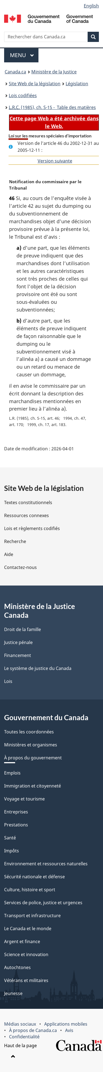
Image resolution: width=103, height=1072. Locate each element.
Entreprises (16, 812)
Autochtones (17, 967)
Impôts (11, 851)
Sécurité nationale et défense (34, 877)
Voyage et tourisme (24, 799)
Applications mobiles (65, 1024)
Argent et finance (22, 941)
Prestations (16, 825)
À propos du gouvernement (33, 758)
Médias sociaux (20, 1024)
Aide (8, 554)
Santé (10, 838)
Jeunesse (13, 993)
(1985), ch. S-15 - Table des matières (52, 107)
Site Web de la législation (34, 84)
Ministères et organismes (30, 745)
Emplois (12, 773)
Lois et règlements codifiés (32, 528)
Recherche (15, 541)
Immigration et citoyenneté (32, 786)
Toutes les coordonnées (29, 732)
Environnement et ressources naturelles (46, 864)
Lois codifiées (23, 95)
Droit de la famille (22, 629)
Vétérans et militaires (26, 980)
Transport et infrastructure (32, 916)
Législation (77, 84)
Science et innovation (26, 954)
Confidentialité (24, 1037)
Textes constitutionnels (28, 502)
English (91, 6)
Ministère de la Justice (54, 72)
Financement (17, 655)
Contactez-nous (20, 567)
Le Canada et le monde (27, 928)
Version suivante (55, 161)
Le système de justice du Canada (37, 668)
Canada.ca (15, 72)
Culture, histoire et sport (29, 890)
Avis (69, 1030)
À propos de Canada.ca (33, 1030)
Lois (8, 681)
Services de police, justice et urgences (43, 903)
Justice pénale (18, 642)
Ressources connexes (26, 515)
